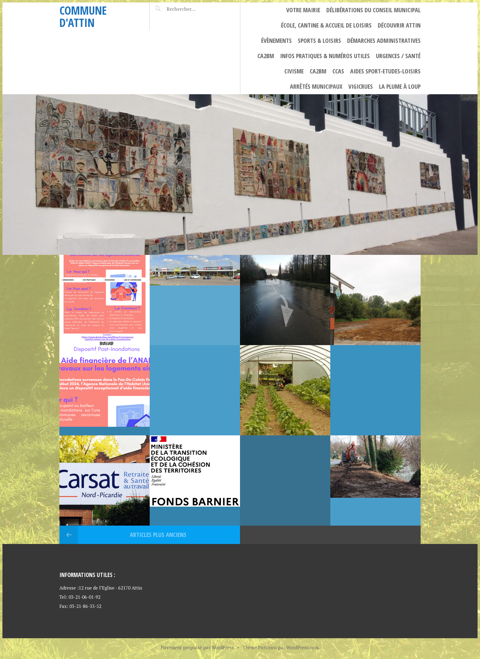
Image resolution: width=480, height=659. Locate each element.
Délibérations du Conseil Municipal (373, 10)
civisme (294, 71)
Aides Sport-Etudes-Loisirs (385, 71)
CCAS (338, 71)
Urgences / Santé (398, 56)
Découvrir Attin (399, 25)
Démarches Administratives (384, 40)
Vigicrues (360, 86)
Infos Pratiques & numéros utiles (325, 56)
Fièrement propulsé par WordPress (197, 647)
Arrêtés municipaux (316, 86)
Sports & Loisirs (319, 40)
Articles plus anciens (157, 535)
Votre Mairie (303, 10)
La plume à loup (400, 86)
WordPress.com (302, 647)
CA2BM (265, 56)
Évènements (276, 40)
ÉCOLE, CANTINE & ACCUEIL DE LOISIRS (326, 25)
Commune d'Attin (83, 16)
